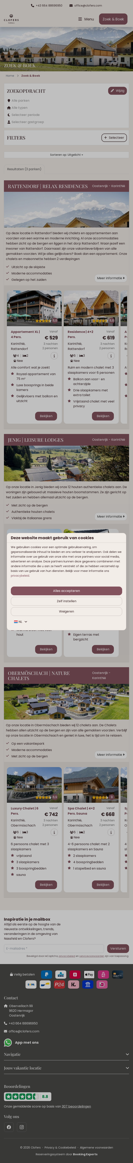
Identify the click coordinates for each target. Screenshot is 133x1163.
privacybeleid (20, 576)
